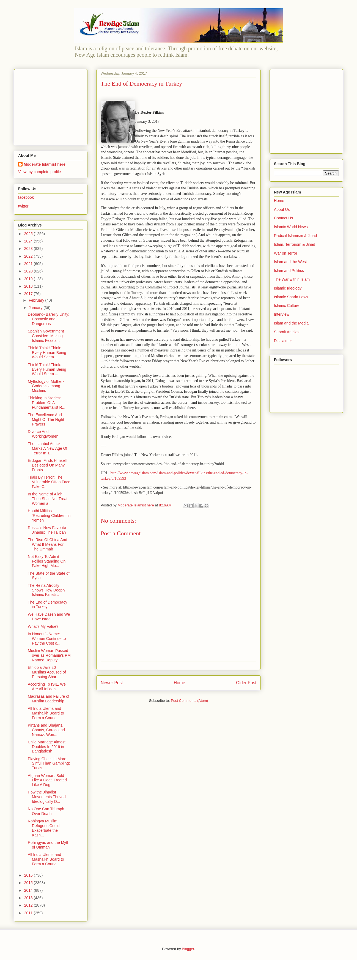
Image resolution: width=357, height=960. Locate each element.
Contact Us (283, 218)
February (37, 300)
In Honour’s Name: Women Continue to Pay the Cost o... (47, 638)
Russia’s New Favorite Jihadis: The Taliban (47, 529)
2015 (29, 882)
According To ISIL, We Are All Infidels (47, 686)
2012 (29, 905)
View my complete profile (39, 172)
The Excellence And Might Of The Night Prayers (46, 419)
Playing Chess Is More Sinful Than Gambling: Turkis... (49, 763)
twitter (23, 206)
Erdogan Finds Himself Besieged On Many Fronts (47, 465)
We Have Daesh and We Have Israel (49, 616)
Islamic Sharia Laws (291, 297)
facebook (26, 197)
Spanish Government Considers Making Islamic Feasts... (46, 336)
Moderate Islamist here (44, 164)
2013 (29, 898)
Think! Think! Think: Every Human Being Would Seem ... (47, 352)
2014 (29, 890)
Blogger (188, 949)
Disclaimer (283, 341)
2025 (29, 233)
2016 (29, 875)
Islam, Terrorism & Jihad (294, 244)
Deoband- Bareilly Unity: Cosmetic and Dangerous (48, 319)
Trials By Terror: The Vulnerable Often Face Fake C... (49, 482)
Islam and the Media (291, 323)
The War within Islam (292, 279)
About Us (282, 209)
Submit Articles (287, 332)
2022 (29, 256)
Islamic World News (291, 227)
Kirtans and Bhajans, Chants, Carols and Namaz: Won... (46, 730)
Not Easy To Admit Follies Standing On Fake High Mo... (46, 561)
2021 (29, 263)
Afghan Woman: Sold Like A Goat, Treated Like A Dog (47, 780)
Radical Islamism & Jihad (295, 235)
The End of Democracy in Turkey (47, 604)
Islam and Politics (289, 270)
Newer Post (112, 682)
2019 (29, 279)
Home (179, 682)
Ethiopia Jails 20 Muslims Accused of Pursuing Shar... (47, 672)
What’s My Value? (43, 626)
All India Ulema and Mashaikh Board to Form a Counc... (46, 713)
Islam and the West (290, 262)
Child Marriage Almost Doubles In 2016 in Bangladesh (46, 747)
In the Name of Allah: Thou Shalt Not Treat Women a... (47, 499)
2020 (29, 271)
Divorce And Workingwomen (43, 433)
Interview (281, 314)
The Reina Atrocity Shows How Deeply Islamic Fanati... (46, 590)
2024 (29, 241)
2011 (29, 913)
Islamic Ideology (287, 288)
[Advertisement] (52, 105)
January (36, 308)
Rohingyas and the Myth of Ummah (48, 844)
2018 (29, 286)
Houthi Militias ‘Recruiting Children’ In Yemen (49, 515)
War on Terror (285, 253)
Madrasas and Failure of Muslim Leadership (48, 698)
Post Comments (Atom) (189, 701)
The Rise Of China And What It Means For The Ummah (47, 544)
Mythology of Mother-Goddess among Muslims (46, 386)
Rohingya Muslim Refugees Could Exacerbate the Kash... (43, 828)
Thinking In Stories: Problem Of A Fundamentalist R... (46, 403)
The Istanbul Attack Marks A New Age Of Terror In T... (47, 448)
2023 (29, 248)
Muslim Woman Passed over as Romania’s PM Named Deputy (49, 655)
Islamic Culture (287, 305)
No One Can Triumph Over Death (46, 811)
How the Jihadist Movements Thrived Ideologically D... (47, 797)
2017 (29, 293)
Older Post (246, 682)
